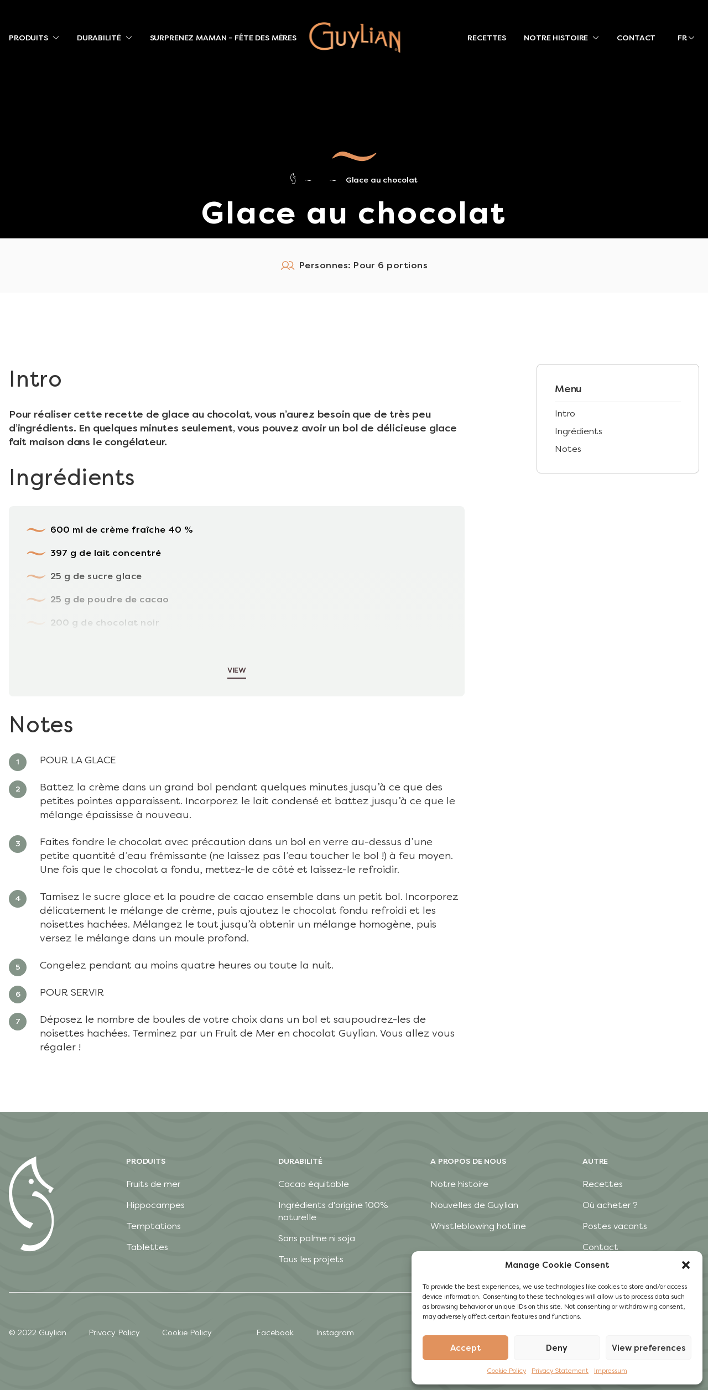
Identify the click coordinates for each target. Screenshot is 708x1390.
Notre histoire (459, 1184)
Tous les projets (310, 1259)
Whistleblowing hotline (478, 1226)
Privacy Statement (560, 1371)
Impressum (610, 1371)
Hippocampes (155, 1205)
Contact (600, 1247)
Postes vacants (614, 1226)
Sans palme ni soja (316, 1238)
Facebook (275, 1332)
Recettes (602, 1184)
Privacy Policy (114, 1332)
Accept (465, 1348)
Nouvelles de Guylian (474, 1205)
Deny (557, 1348)
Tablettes (147, 1247)
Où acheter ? (610, 1205)
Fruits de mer (153, 1184)
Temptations (153, 1226)
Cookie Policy (506, 1371)
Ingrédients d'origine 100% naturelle (333, 1211)
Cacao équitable (313, 1184)
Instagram (335, 1332)
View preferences (648, 1348)
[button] (685, 1265)
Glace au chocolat (382, 180)
